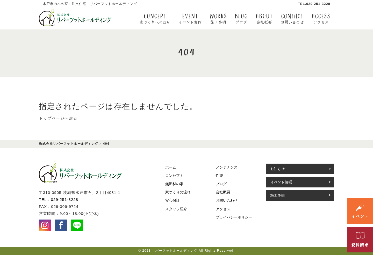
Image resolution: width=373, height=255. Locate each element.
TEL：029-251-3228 (58, 199)
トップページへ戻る (58, 118)
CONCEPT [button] (155, 19)
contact (292, 19)
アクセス (223, 209)
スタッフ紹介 (176, 209)
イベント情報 (281, 182)
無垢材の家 (174, 184)
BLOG (241, 19)
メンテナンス (227, 167)
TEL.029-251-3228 (314, 4)
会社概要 (223, 192)
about (264, 19)
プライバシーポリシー (234, 217)
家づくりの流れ (178, 192)
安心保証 (172, 200)
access (321, 19)
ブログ (221, 184)
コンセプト (174, 175)
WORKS (218, 19)
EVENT (190, 19)
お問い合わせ (227, 200)
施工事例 (277, 195)
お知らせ (277, 168)
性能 (219, 175)
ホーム (170, 167)
